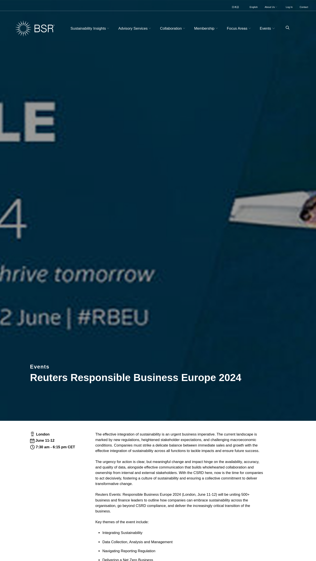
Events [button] (268, 28)
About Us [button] (271, 7)
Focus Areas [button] (239, 28)
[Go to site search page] (285, 28)
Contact (304, 7)
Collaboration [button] (173, 28)
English (254, 7)
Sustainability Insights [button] (90, 28)
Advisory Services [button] (135, 28)
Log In (289, 7)
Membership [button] (206, 28)
